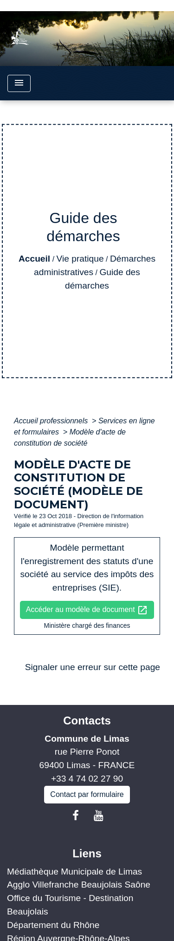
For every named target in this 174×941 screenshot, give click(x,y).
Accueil (34, 258)
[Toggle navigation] (19, 83)
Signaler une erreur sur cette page (92, 667)
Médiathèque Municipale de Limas (74, 871)
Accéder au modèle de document (87, 610)
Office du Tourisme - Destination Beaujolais (70, 904)
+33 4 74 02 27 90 (87, 778)
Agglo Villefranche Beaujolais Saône (78, 884)
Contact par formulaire (86, 794)
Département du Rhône (53, 925)
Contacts (87, 720)
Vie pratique (80, 258)
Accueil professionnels (52, 421)
